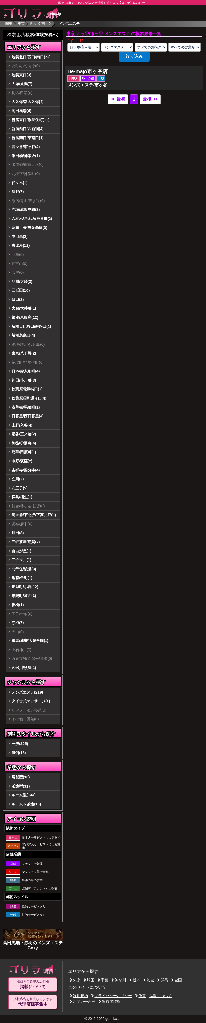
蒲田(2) (18, 299)
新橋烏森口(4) (23, 335)
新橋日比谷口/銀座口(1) (31, 326)
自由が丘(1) (21, 551)
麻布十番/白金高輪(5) (29, 227)
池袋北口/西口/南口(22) (31, 57)
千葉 (103, 980)
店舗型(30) (21, 777)
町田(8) (18, 533)
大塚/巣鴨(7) (22, 84)
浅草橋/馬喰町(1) (26, 407)
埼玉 (89, 980)
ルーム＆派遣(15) (26, 804)
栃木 (134, 980)
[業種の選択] (117, 47)
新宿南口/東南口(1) (28, 138)
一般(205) (20, 743)
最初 (117, 99)
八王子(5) (20, 488)
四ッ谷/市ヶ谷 (41, 24)
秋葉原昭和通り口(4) (29, 398)
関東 (8, 24)
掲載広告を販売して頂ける (33, 1002)
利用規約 (79, 996)
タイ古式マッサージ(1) (31, 701)
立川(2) (18, 479)
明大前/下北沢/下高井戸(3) (34, 515)
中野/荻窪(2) (22, 461)
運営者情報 (110, 1001)
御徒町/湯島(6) (24, 443)
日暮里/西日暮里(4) (28, 416)
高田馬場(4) (21, 111)
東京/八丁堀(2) (24, 353)
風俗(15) (19, 753)
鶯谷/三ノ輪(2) (24, 434)
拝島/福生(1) (22, 497)
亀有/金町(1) (22, 578)
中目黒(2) (20, 236)
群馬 (162, 980)
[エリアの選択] (83, 47)
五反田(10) (21, 290)
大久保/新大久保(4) (28, 102)
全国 (176, 980)
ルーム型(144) (24, 795)
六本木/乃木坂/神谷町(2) (32, 218)
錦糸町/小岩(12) (25, 587)
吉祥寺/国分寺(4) (26, 470)
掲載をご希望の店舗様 (33, 984)
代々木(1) (20, 183)
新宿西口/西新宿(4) (28, 129)
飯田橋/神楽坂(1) (26, 156)
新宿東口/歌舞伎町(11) (31, 120)
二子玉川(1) (21, 560)
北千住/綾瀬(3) (24, 569)
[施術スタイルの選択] (151, 47)
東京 (21, 24)
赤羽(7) (18, 623)
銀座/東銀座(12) (25, 317)
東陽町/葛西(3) (24, 596)
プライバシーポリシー (111, 996)
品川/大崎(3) (22, 281)
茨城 (148, 980)
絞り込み (134, 56)
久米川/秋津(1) (24, 667)
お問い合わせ (82, 1001)
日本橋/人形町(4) (26, 371)
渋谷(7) (18, 191)
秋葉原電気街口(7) (27, 389)
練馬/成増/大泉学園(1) (30, 640)
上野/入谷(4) (22, 425)
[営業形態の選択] (184, 47)
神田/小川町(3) (24, 380)
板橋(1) (18, 605)
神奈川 (119, 980)
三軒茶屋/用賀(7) (26, 542)
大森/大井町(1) (24, 308)
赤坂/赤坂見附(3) (26, 209)
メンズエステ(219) (27, 692)
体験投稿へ (46, 34)
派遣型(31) (21, 786)
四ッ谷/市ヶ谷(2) (26, 146)
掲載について (160, 996)
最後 (150, 99)
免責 (140, 996)
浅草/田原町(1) (24, 452)
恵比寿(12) (21, 245)
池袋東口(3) (21, 75)
